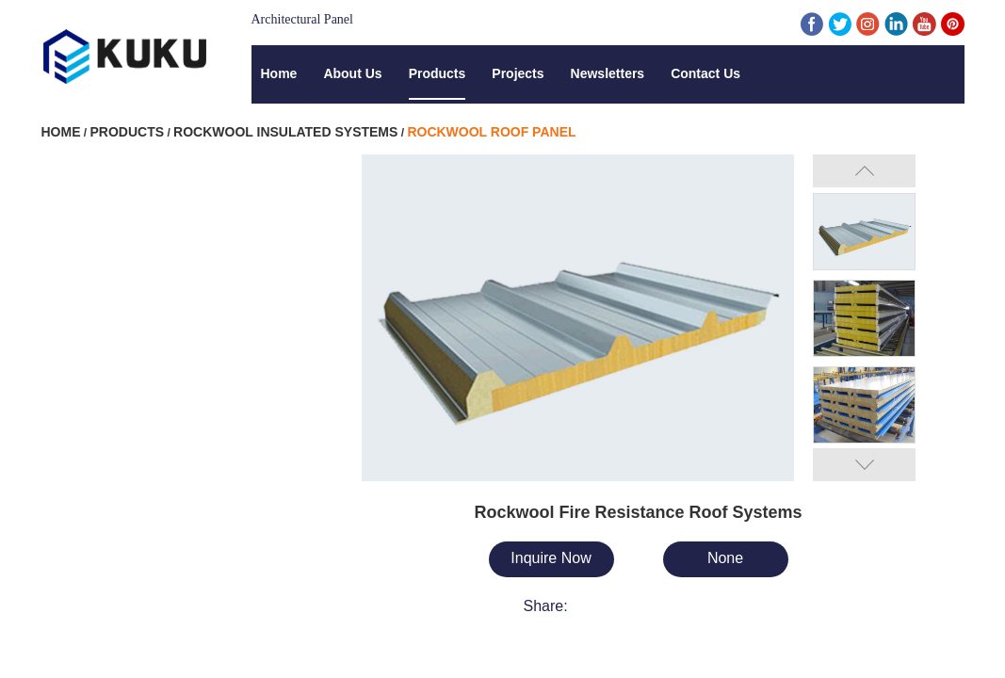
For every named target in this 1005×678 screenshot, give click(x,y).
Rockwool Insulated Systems (285, 131)
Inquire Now (551, 558)
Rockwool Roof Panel (491, 131)
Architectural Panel (302, 19)
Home (279, 73)
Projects (517, 73)
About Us (352, 73)
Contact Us (705, 73)
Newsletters (608, 73)
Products (437, 73)
